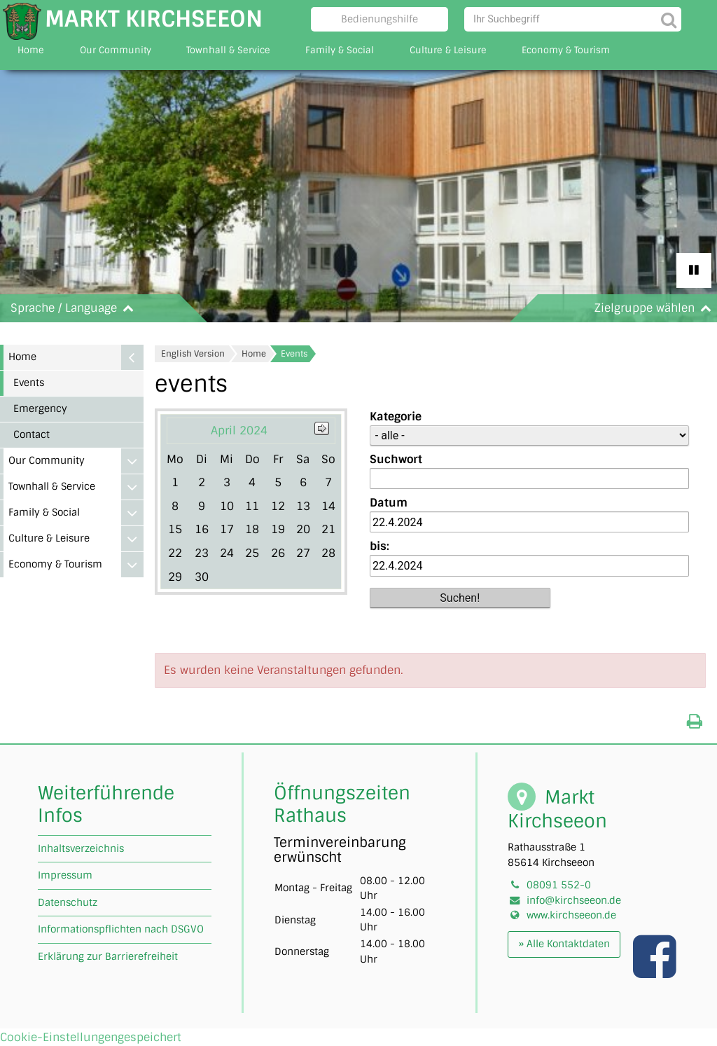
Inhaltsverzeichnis (81, 848)
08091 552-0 (559, 885)
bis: (379, 546)
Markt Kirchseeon (154, 19)
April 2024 (239, 430)
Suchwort (396, 459)
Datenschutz (67, 902)
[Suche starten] (669, 19)
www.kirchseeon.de (571, 915)
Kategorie (396, 416)
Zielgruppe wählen (655, 308)
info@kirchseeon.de (574, 900)
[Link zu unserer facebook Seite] (656, 971)
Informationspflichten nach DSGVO (121, 929)
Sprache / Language (75, 308)
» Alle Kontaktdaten (564, 943)
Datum (389, 502)
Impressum (65, 875)
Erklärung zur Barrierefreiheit (108, 956)
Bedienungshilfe (379, 19)
